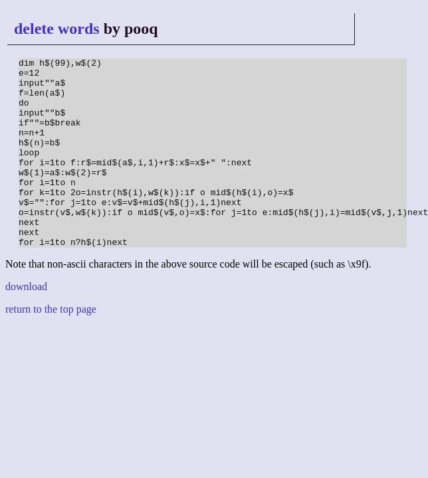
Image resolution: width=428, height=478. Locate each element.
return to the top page (50, 347)
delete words (57, 28)
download (26, 324)
